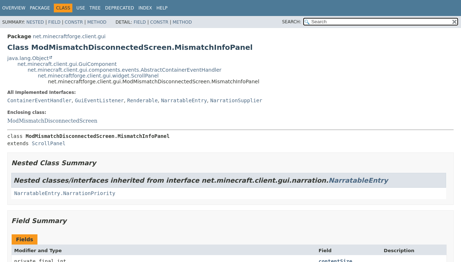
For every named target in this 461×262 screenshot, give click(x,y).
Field (54, 22)
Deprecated (119, 8)
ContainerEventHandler (39, 100)
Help (162, 8)
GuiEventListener (99, 100)
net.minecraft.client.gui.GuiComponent (67, 64)
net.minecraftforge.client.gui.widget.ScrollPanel (98, 76)
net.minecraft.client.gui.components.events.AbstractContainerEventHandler (124, 70)
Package (40, 8)
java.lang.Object (28, 58)
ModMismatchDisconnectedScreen (52, 121)
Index (145, 8)
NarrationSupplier (236, 100)
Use (80, 8)
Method (97, 22)
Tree (95, 8)
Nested (35, 22)
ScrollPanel (48, 143)
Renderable (142, 100)
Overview (13, 8)
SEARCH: (291, 21)
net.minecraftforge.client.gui (69, 36)
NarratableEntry (184, 100)
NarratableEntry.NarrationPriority (64, 193)
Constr (74, 22)
